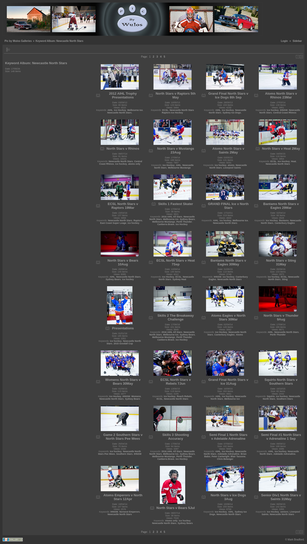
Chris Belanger (225, 459)
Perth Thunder (184, 221)
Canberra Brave (165, 224)
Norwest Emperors (129, 512)
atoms (231, 165)
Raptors (137, 220)
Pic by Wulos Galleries (18, 41)
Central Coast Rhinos (284, 112)
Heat (293, 161)
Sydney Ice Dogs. (232, 112)
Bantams (284, 220)
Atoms (239, 334)
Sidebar (297, 41)
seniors (284, 512)
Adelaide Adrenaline (228, 454)
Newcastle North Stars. (119, 112)
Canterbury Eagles (285, 223)
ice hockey (121, 164)
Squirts (271, 396)
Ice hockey (273, 110)
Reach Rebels (184, 396)
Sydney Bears (187, 219)
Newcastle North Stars (121, 161)
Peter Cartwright (220, 456)
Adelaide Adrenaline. (285, 454)
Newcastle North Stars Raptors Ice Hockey (178, 111)
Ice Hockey (120, 110)
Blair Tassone (238, 456)
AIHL (110, 110)
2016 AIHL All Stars (172, 216)
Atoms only (171, 520)
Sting (285, 279)
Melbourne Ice (135, 110)
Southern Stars (285, 399)
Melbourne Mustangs (179, 167)
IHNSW (283, 110)
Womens (136, 396)
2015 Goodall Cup (123, 343)
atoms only (134, 164)
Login (284, 41)
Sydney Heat (179, 279)
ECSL (165, 110)
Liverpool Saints (232, 167)
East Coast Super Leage (113, 223)
